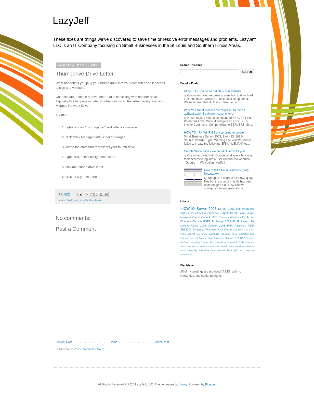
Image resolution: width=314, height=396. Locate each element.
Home (114, 342)
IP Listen (242, 221)
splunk (237, 229)
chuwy (183, 384)
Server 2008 (206, 209)
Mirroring (229, 238)
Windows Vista (214, 229)
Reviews (224, 217)
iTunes (221, 250)
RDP (251, 225)
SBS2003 (186, 229)
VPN (182, 246)
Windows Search (219, 246)
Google (249, 213)
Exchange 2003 (221, 221)
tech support (246, 250)
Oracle (196, 217)
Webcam (204, 246)
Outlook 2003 (216, 225)
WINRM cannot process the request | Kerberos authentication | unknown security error (214, 111)
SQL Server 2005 (190, 213)
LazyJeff (71, 20)
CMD (204, 233)
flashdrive (72, 200)
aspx (182, 250)
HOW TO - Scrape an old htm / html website (212, 91)
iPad (213, 250)
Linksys (184, 225)
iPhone (228, 229)
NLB (237, 238)
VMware (249, 242)
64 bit (245, 229)
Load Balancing (216, 238)
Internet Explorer (198, 238)
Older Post (162, 342)
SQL (211, 242)
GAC (234, 233)
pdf (235, 250)
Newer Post (64, 342)
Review (205, 242)
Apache (191, 233)
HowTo (84, 200)
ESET (206, 221)
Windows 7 (215, 213)
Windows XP (238, 217)
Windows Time (236, 246)
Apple (225, 213)
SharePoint (220, 242)
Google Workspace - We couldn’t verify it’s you (214, 151)
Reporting (195, 242)
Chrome (197, 221)
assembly (192, 250)
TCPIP (240, 242)
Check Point (237, 213)
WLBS (195, 246)
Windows (248, 209)
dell (238, 209)
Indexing (184, 238)
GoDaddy (244, 233)
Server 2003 (226, 209)
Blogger (210, 384)
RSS (242, 238)
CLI (198, 233)
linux (229, 250)
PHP (230, 225)
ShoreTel (232, 242)
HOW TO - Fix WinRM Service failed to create (214, 132)
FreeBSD (226, 233)
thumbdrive (95, 200)
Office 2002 (198, 225)
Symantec (198, 229)
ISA (252, 221)
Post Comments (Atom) (89, 349)
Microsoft (185, 217)
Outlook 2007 (209, 217)
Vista (188, 246)
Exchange (214, 233)
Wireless (249, 246)
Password (240, 225)
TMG (205, 213)
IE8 (252, 233)
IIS (234, 221)
